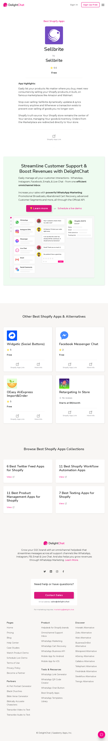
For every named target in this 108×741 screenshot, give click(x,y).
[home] (13, 5)
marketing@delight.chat (64, 609)
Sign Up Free (90, 5)
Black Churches (14, 691)
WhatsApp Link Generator (54, 674)
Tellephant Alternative (86, 666)
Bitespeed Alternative (86, 651)
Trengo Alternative (84, 681)
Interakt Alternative (84, 627)
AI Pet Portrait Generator (19, 686)
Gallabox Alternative (85, 661)
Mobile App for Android (52, 656)
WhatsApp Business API (53, 651)
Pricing (10, 632)
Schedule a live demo (70, 208)
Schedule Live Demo (17, 658)
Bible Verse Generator (17, 696)
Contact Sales (54, 595)
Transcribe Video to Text (18, 709)
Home (10, 627)
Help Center (13, 643)
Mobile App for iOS (50, 661)
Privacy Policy (13, 668)
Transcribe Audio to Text (18, 715)
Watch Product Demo (18, 653)
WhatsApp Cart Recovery (53, 646)
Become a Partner (16, 673)
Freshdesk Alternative (86, 671)
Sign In (74, 4)
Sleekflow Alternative (85, 676)
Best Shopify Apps (54, 21)
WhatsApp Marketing (51, 641)
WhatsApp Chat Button (52, 688)
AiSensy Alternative (84, 656)
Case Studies (13, 648)
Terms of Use (13, 663)
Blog (9, 637)
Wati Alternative (83, 637)
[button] (103, 5)
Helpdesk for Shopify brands (55, 627)
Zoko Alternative (83, 632)
